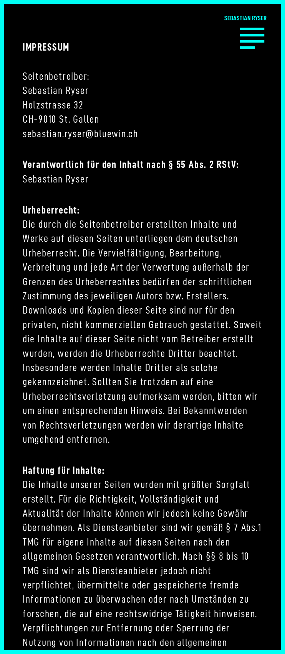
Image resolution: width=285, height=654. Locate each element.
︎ (252, 37)
